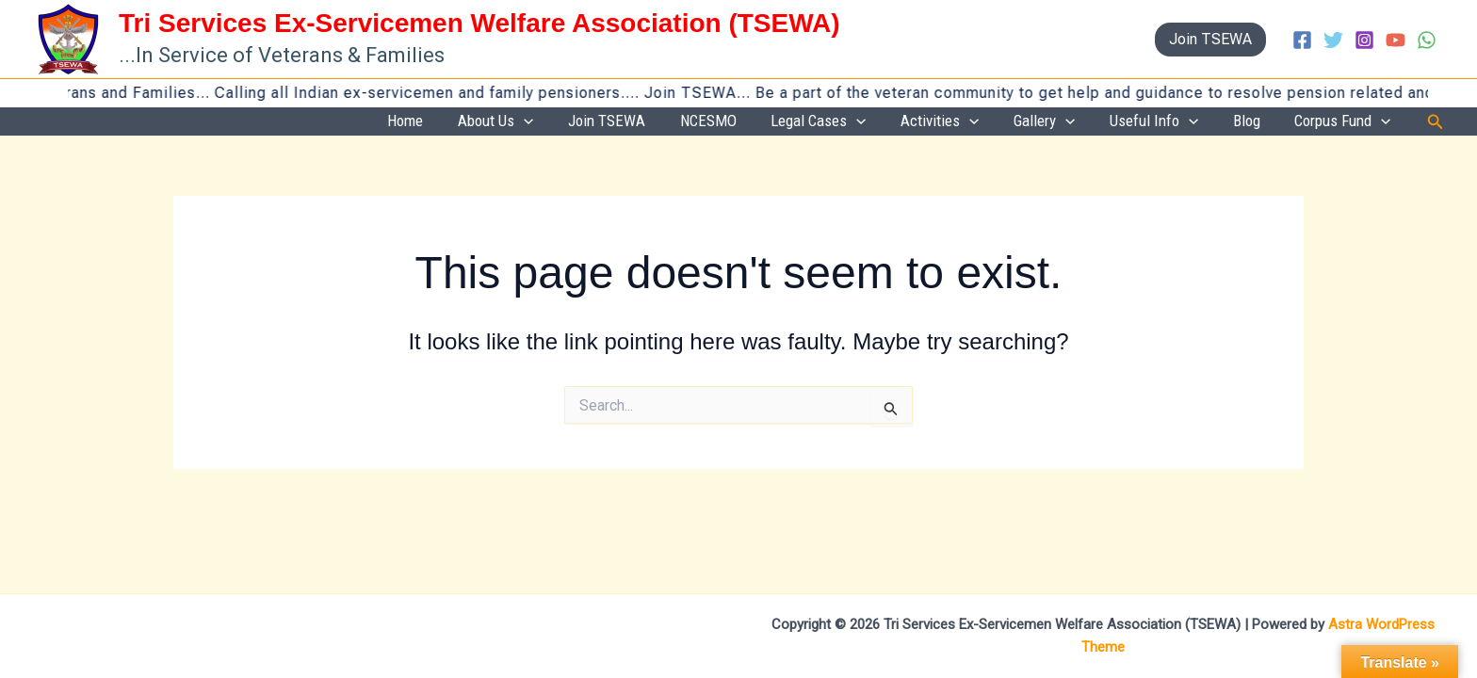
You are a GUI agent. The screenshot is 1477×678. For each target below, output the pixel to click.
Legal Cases (904, 122)
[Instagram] (1364, 40)
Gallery (1098, 122)
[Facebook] (1302, 40)
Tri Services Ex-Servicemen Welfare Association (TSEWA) (479, 23)
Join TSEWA (724, 121)
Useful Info (1192, 122)
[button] (1210, 39)
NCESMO (810, 121)
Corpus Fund (1351, 122)
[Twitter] (1333, 40)
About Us (629, 122)
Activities (1010, 122)
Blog (1270, 121)
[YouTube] (1395, 40)
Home (555, 121)
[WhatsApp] (1426, 40)
